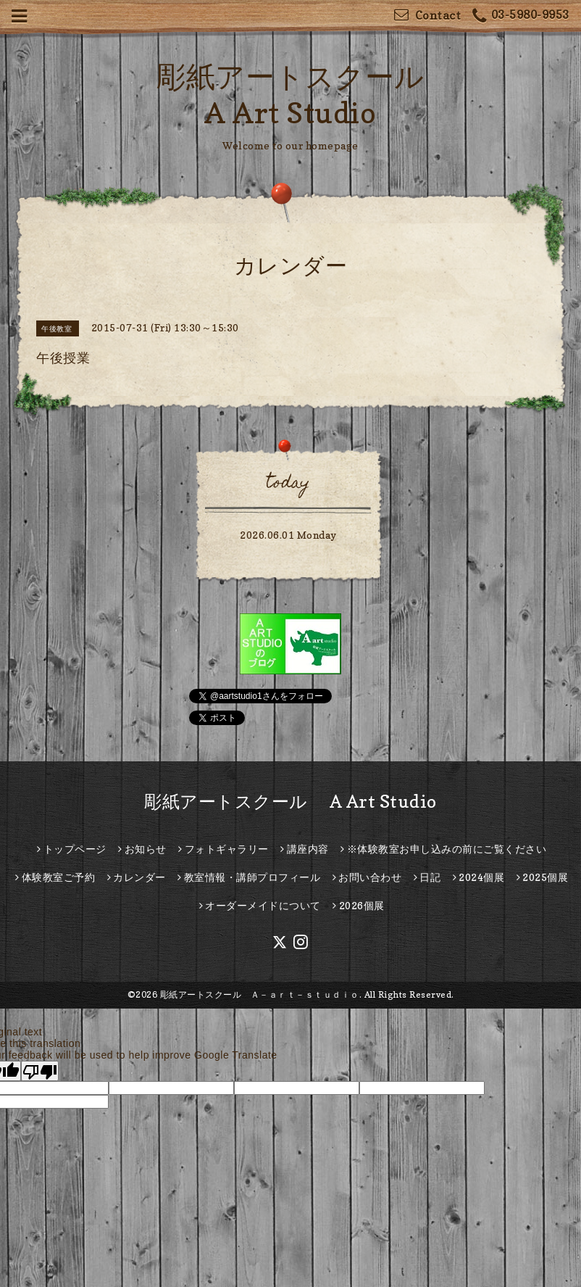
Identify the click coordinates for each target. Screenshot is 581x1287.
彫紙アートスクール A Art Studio (290, 801)
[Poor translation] (40, 1071)
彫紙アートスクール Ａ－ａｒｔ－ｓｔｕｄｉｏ (259, 994)
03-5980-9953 (520, 16)
